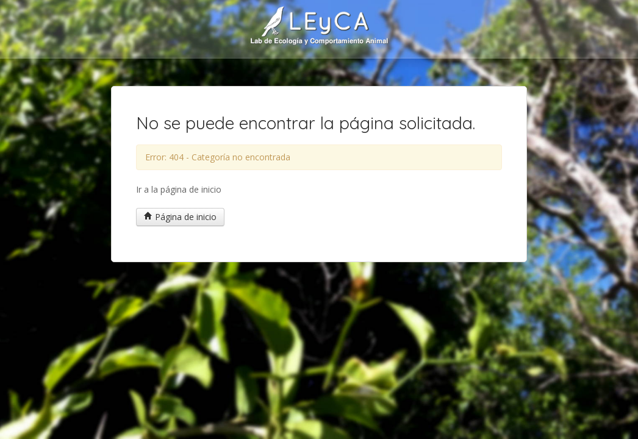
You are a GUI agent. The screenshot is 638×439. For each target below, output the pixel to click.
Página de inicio (180, 217)
